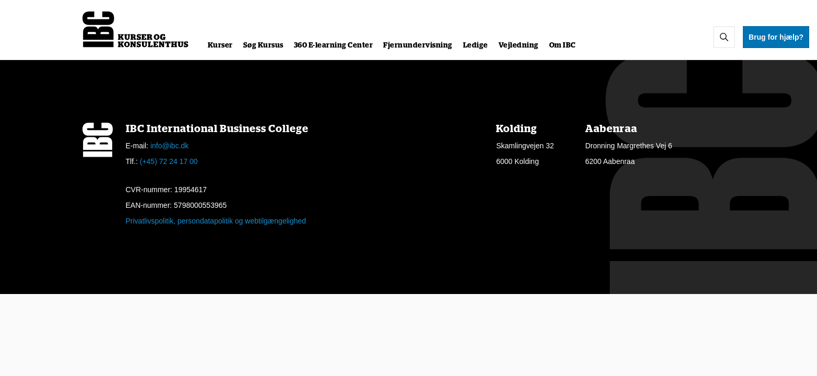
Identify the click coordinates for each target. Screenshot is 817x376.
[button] (724, 37)
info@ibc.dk (169, 146)
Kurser (220, 45)
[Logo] (136, 29)
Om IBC (562, 45)
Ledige (475, 45)
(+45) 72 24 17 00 (169, 161)
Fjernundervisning (418, 45)
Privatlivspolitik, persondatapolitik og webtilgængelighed (216, 221)
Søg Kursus (263, 45)
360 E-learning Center (333, 45)
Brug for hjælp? (776, 37)
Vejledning (519, 45)
